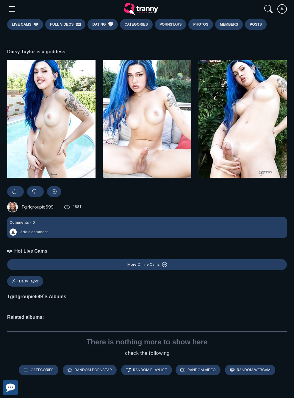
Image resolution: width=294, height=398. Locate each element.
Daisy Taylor (25, 281)
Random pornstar (90, 370)
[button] (147, 227)
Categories (39, 370)
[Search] (268, 9)
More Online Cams (147, 264)
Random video (198, 370)
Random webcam (250, 370)
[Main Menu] (12, 9)
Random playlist (146, 370)
